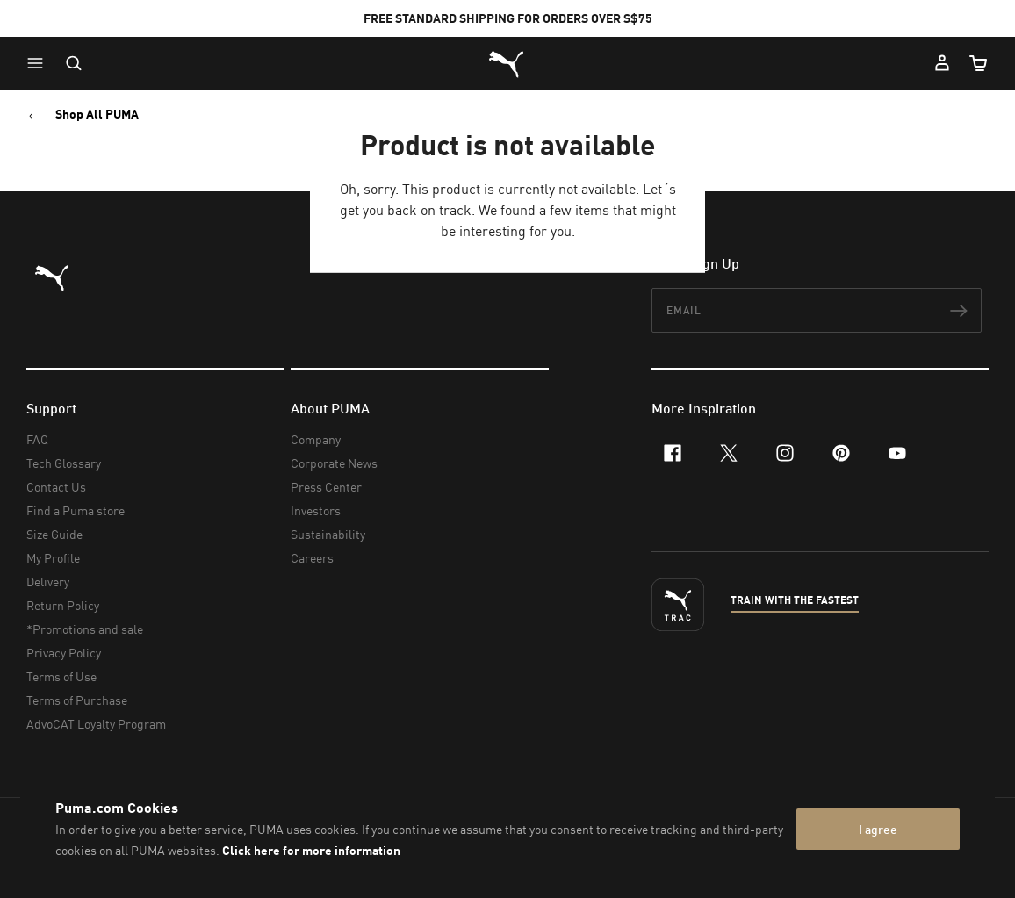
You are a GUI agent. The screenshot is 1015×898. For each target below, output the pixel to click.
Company (316, 439)
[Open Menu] (39, 63)
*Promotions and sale (84, 628)
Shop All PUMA (97, 114)
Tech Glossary (63, 463)
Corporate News (334, 463)
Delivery (47, 581)
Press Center (326, 486)
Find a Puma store (75, 510)
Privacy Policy (63, 652)
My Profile (53, 557)
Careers (312, 557)
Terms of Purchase (76, 700)
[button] (39, 63)
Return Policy (62, 605)
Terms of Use (61, 676)
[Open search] (73, 63)
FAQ (37, 439)
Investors (316, 510)
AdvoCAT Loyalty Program (96, 723)
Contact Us (56, 486)
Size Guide (54, 534)
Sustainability (328, 534)
